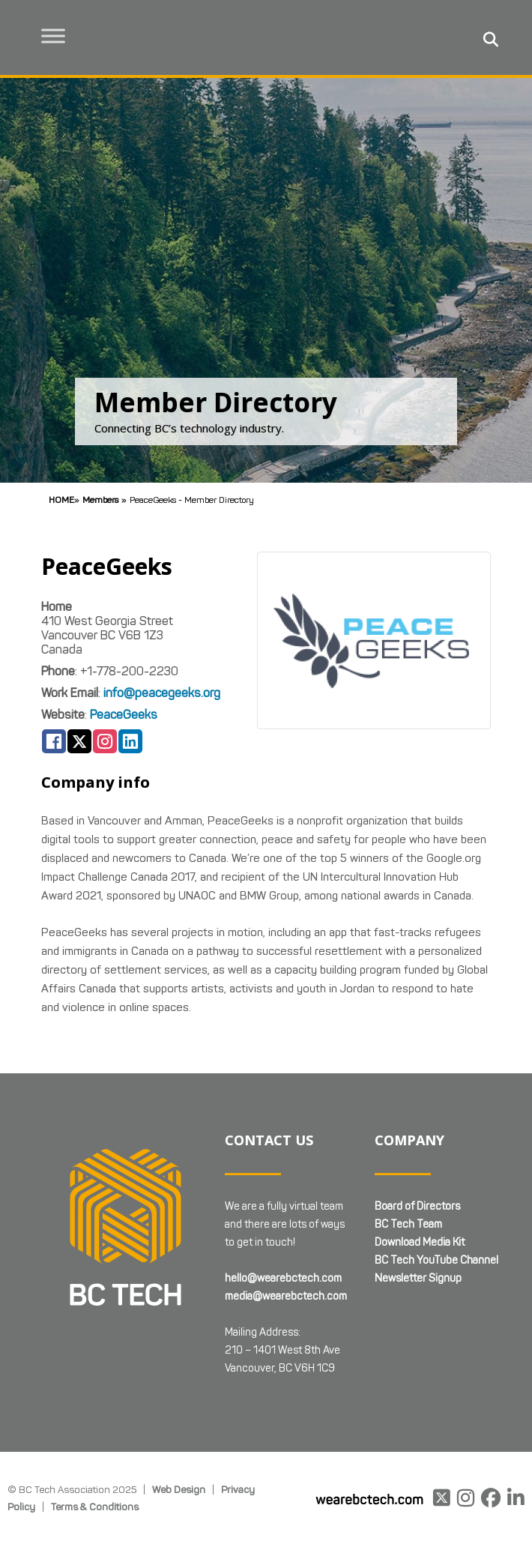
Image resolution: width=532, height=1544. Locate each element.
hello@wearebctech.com (283, 1278)
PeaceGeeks (123, 715)
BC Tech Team (408, 1224)
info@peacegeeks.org (161, 693)
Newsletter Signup (418, 1278)
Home (61, 499)
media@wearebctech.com (286, 1296)
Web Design (178, 1489)
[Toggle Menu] (53, 35)
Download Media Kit (420, 1242)
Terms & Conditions (95, 1507)
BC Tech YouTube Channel (436, 1260)
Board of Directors (417, 1206)
